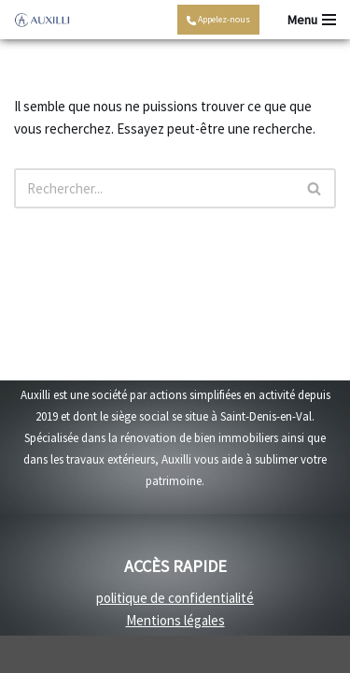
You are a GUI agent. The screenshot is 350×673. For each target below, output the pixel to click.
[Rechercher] (154, 188)
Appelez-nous (218, 19)
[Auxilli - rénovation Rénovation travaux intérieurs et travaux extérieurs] (42, 20)
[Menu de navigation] (311, 20)
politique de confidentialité (175, 598)
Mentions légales (175, 620)
